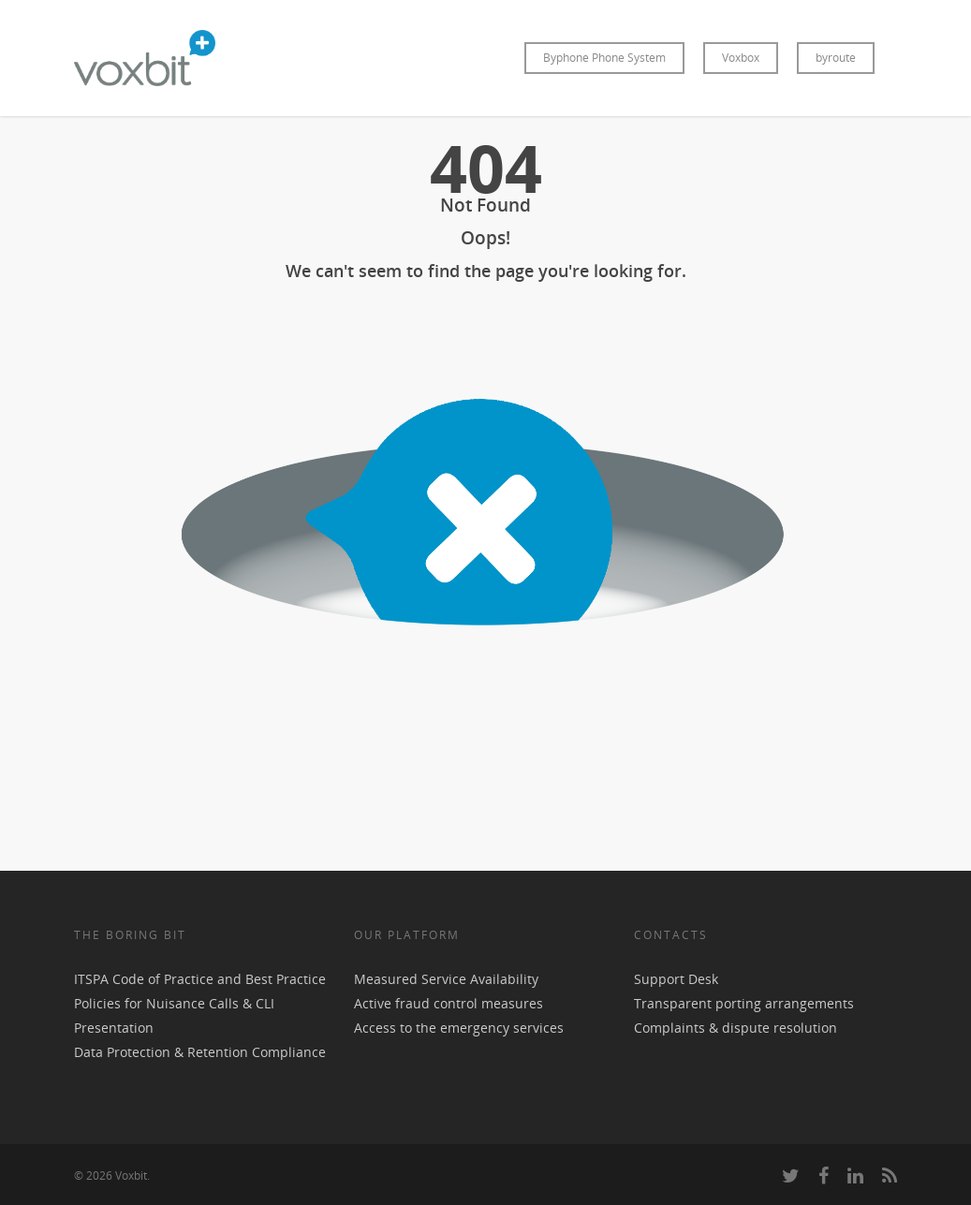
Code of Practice (162, 979)
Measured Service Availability (446, 979)
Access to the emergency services (459, 1027)
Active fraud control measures (448, 1003)
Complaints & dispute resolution (735, 1027)
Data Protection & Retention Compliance (200, 1052)
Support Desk (676, 979)
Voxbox (740, 58)
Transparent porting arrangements (744, 1003)
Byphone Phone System (604, 58)
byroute (836, 58)
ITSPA (93, 979)
